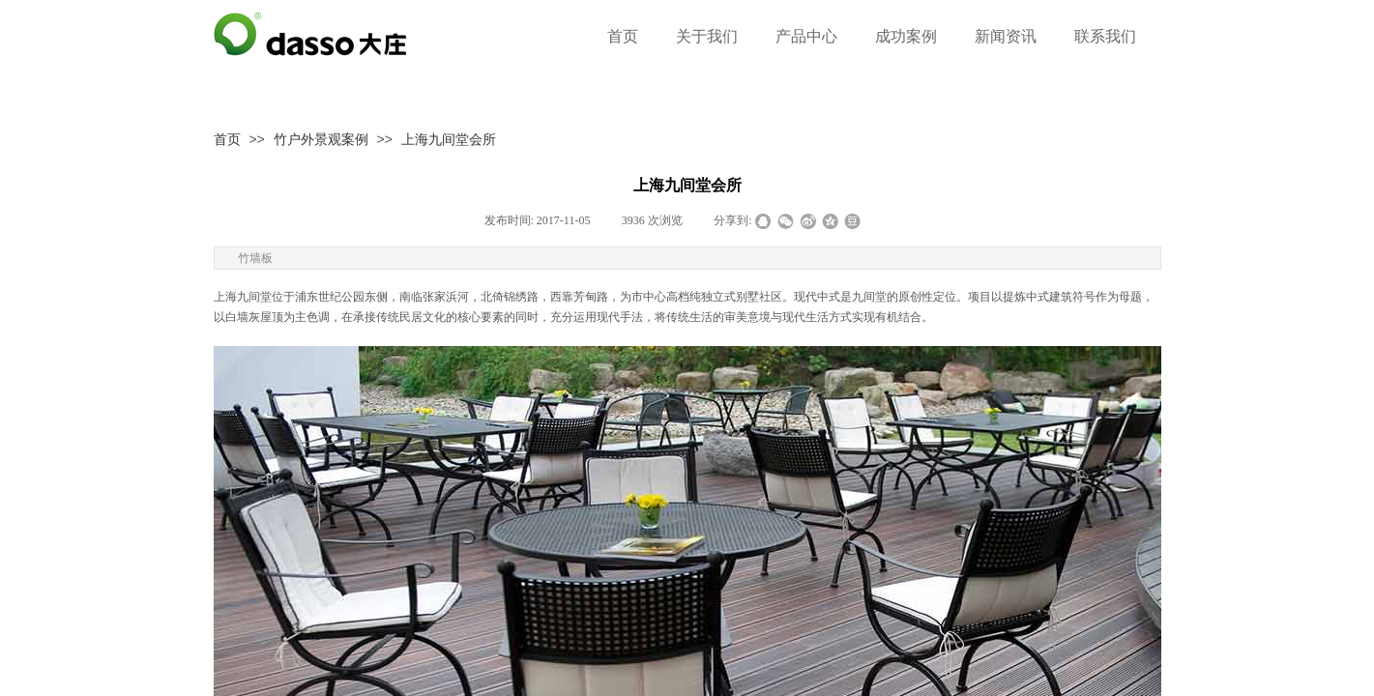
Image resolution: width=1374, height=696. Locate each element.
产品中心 (806, 36)
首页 (227, 139)
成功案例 (906, 36)
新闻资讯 (1006, 36)
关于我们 (707, 36)
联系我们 (1105, 36)
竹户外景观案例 (321, 139)
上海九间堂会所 (448, 139)
